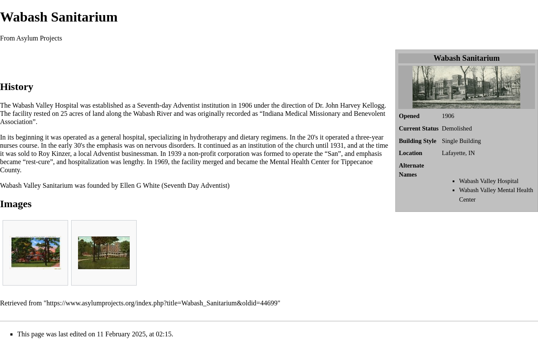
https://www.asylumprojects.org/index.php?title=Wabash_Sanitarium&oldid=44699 (162, 303)
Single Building (461, 140)
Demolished (457, 128)
